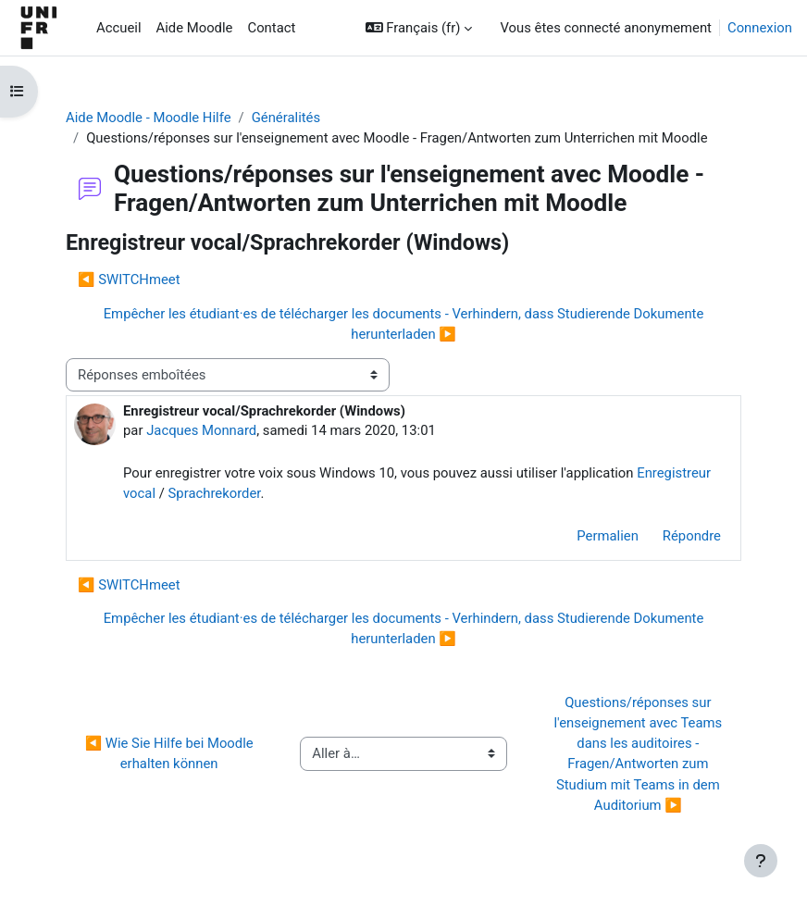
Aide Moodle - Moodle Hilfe (148, 117)
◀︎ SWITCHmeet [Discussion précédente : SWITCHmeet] (129, 279)
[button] (419, 28)
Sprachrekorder (214, 493)
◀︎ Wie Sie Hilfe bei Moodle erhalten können (171, 753)
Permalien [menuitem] (608, 536)
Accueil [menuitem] (119, 27)
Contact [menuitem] (271, 27)
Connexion (759, 27)
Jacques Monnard (201, 430)
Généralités (286, 117)
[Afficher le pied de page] (760, 860)
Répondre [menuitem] (692, 536)
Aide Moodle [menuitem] (194, 27)
